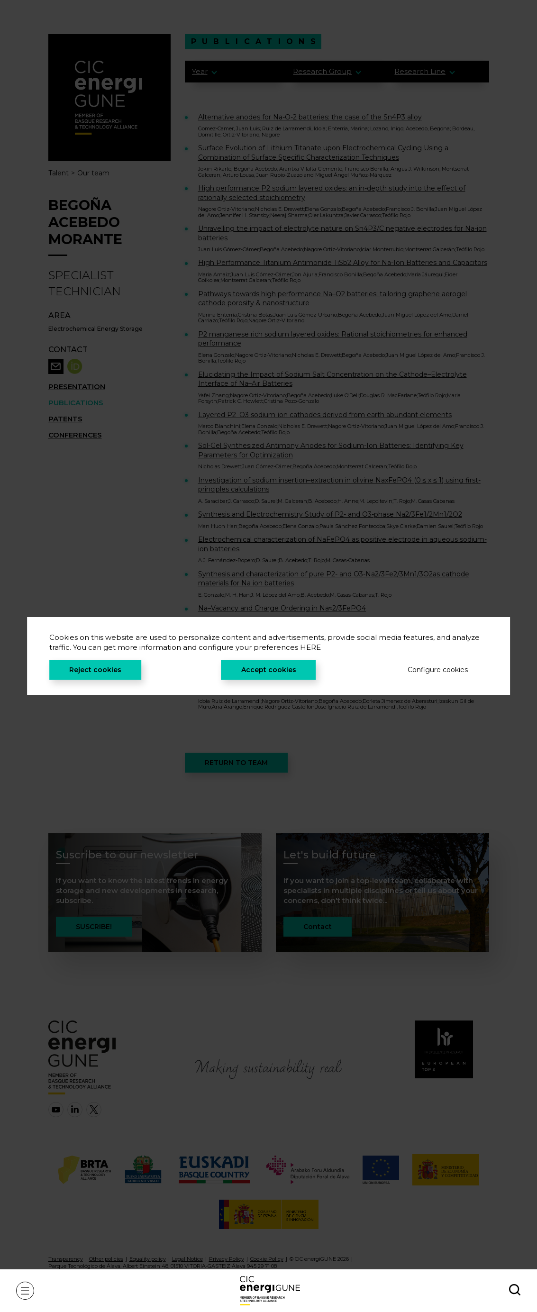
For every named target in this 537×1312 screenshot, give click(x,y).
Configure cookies (438, 669)
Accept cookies (268, 669)
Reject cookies (95, 669)
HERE (310, 647)
